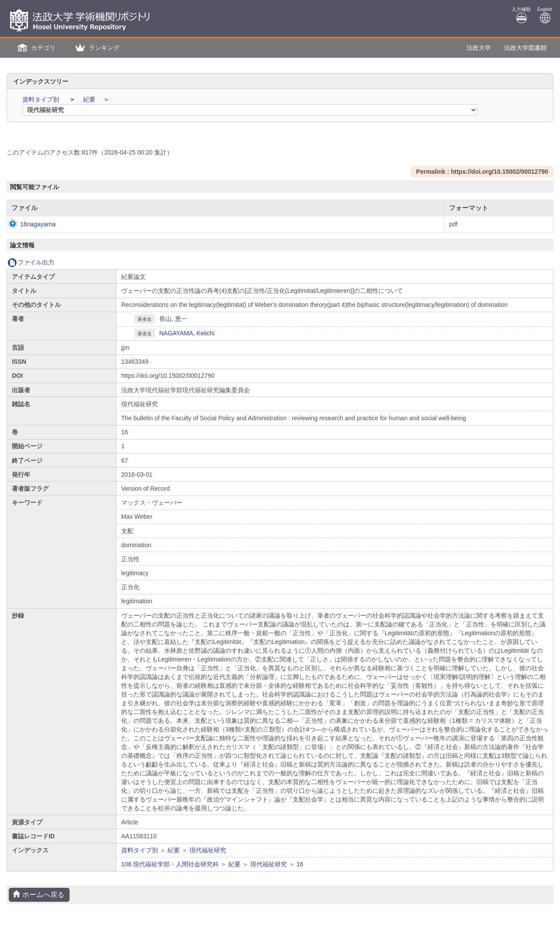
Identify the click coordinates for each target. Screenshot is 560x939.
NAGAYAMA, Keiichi (186, 333)
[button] (35, 48)
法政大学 (478, 47)
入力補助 (521, 15)
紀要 (90, 99)
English (544, 15)
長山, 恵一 (173, 318)
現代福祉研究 (207, 850)
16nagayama (29, 224)
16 (300, 864)
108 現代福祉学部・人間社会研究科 (170, 864)
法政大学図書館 (525, 47)
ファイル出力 (30, 262)
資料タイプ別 (41, 99)
